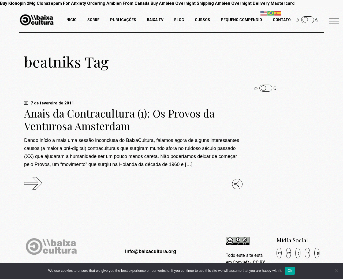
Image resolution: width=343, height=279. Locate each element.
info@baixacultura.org (150, 251)
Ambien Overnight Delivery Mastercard (254, 3)
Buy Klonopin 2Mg (18, 3)
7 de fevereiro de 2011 (49, 103)
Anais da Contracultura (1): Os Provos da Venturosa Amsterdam (119, 119)
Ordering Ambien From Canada (118, 3)
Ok (290, 271)
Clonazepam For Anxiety (61, 3)
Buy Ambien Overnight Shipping (182, 3)
